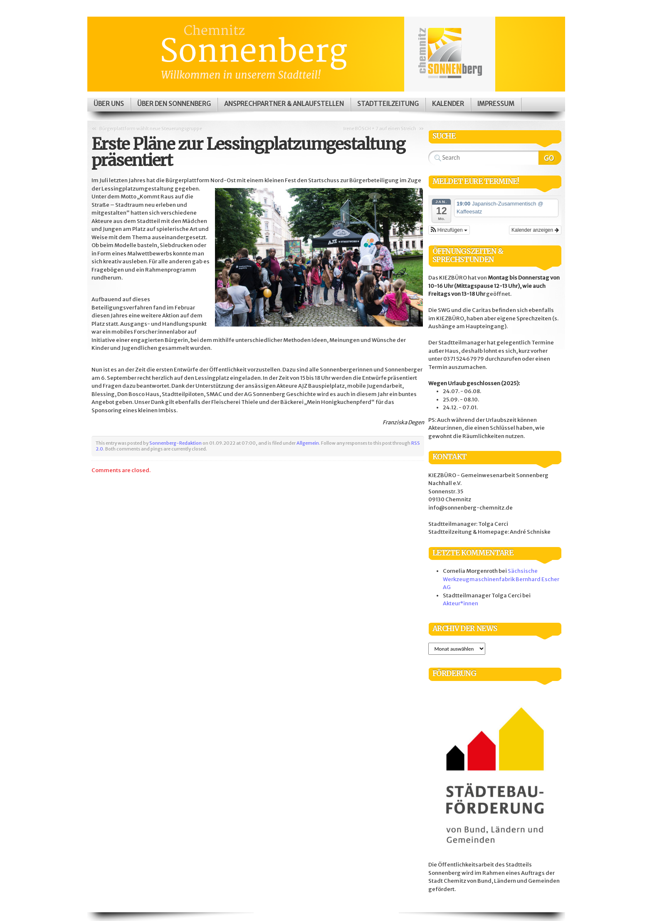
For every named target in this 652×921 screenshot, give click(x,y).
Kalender (448, 104)
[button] (449, 230)
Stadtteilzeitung (388, 104)
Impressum (495, 104)
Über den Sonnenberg (174, 104)
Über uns (109, 104)
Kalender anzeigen (534, 230)
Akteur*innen (460, 603)
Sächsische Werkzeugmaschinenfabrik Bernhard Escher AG (501, 579)
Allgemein (307, 443)
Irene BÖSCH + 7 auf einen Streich (379, 128)
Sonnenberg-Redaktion (175, 443)
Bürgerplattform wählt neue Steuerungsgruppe (150, 128)
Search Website (549, 158)
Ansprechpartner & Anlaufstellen (284, 104)
